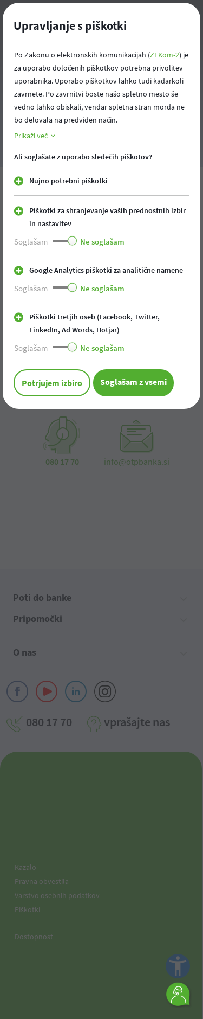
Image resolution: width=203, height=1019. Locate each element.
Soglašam (31, 241)
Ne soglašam (102, 241)
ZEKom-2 (164, 55)
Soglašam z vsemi (133, 381)
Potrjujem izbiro (52, 382)
